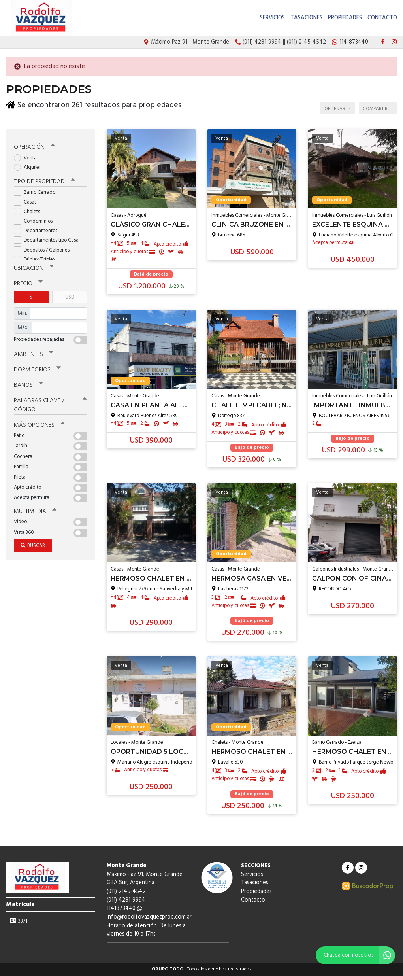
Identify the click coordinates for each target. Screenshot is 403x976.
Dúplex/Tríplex (37, 258)
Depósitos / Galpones (44, 248)
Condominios (36, 219)
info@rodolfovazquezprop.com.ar (149, 917)
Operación (34, 145)
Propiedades (345, 18)
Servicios (272, 18)
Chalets (29, 210)
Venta (28, 156)
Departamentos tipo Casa (49, 239)
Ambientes (33, 352)
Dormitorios (37, 368)
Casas (27, 200)
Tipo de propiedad (44, 180)
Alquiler (30, 166)
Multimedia (35, 509)
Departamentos (38, 229)
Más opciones (39, 423)
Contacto (382, 18)
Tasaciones (306, 18)
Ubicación (34, 267)
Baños (28, 383)
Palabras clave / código (50, 403)
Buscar (33, 544)
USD (69, 295)
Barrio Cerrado (37, 191)
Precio (28, 282)
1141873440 (124, 908)
